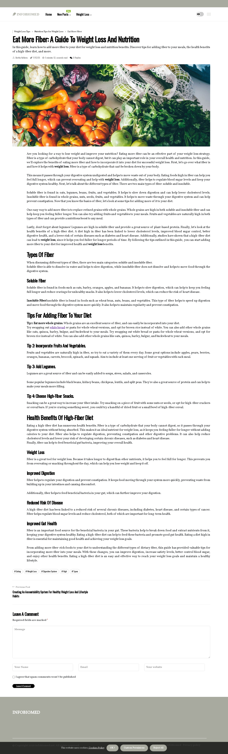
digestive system (50, 571)
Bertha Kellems (21, 57)
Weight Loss (82, 14)
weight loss (32, 571)
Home (48, 14)
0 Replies (77, 57)
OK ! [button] (112, 748)
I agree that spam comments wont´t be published (46, 677)
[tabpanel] (111, 105)
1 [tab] (111, 141)
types (75, 571)
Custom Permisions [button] (134, 748)
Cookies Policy (96, 748)
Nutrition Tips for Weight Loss (48, 31)
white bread (57, 328)
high (65, 571)
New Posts (64, 13)
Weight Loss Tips (22, 31)
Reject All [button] (158, 748)
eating (18, 571)
